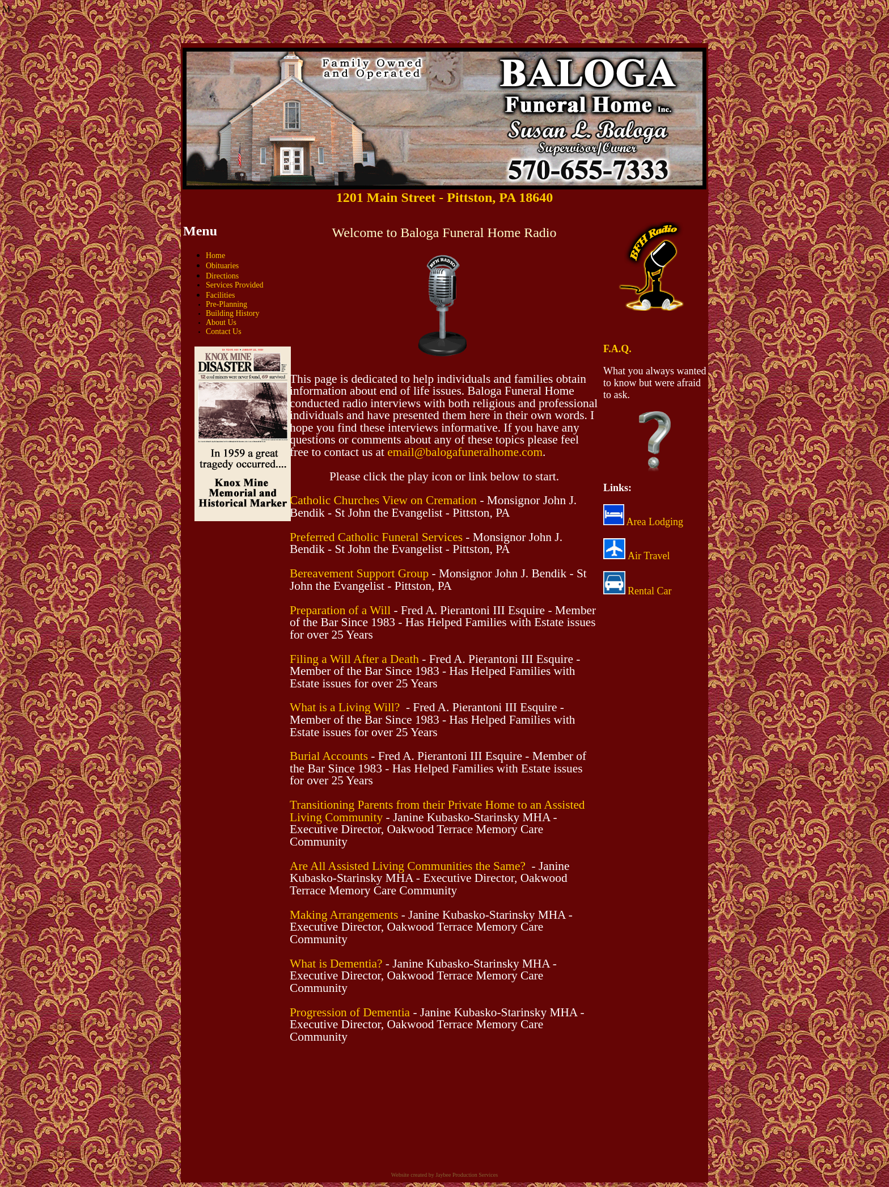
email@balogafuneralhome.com (465, 452)
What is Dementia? (336, 963)
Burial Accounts (329, 756)
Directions (222, 276)
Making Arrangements (344, 915)
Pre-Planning (226, 304)
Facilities (220, 295)
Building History (233, 313)
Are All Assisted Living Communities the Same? (409, 866)
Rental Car (649, 591)
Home (215, 255)
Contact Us (224, 331)
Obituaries (222, 265)
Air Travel (649, 555)
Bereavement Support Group (361, 573)
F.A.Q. (617, 348)
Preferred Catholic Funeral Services (377, 537)
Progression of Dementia (350, 1012)
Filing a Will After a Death (354, 659)
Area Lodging (643, 521)
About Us (221, 322)
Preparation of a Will (340, 610)
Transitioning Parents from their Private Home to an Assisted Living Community (437, 811)
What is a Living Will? (346, 707)
